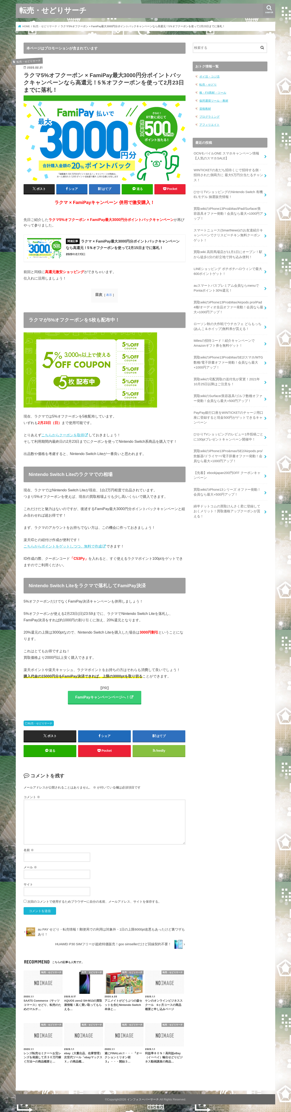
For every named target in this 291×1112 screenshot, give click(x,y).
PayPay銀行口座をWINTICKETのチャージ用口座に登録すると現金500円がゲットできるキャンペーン (228, 417)
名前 (29, 850)
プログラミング (209, 116)
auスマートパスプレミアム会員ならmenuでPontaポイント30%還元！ (226, 288)
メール (30, 867)
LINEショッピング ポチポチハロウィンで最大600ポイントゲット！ (228, 271)
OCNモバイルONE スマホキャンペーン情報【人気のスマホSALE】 (226, 156)
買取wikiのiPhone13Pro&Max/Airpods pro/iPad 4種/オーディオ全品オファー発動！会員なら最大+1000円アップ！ (228, 307)
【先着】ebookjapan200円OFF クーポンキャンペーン (227, 475)
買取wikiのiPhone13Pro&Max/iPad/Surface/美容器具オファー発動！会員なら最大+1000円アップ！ (228, 213)
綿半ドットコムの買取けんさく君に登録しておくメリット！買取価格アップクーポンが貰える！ (227, 511)
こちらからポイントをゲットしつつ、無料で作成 (63, 546)
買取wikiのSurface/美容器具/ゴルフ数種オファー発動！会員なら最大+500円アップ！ (228, 398)
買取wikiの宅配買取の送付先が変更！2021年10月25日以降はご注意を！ (227, 381)
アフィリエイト (209, 124)
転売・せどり (208, 84)
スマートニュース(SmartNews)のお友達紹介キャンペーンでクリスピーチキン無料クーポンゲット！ (228, 235)
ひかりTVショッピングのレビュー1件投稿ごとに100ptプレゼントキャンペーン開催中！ (228, 436)
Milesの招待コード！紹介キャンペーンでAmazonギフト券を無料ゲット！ (224, 343)
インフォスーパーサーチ (143, 1099)
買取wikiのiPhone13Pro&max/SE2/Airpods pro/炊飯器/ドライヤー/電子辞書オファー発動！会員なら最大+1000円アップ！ (228, 456)
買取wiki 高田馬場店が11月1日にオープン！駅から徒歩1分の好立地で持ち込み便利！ (228, 254)
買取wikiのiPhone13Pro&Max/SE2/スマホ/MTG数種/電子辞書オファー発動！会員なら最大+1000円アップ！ (228, 362)
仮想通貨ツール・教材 (213, 100)
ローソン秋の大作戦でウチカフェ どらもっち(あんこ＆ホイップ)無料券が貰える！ (227, 326)
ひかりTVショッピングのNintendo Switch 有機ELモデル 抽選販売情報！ (228, 194)
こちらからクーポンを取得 (62, 435)
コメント (32, 797)
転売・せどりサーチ (53, 10)
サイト (28, 884)
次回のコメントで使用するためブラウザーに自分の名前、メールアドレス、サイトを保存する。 (94, 901)
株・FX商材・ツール (212, 92)
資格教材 (205, 108)
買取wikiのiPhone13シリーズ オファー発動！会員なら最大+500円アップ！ (227, 492)
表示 (109, 295)
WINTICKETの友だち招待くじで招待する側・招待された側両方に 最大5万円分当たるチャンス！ (228, 175)
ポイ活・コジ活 (209, 76)
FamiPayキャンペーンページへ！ (102, 697)
